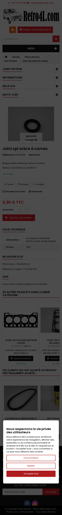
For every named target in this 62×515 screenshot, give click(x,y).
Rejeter (31, 465)
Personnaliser (31, 457)
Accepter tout (31, 473)
